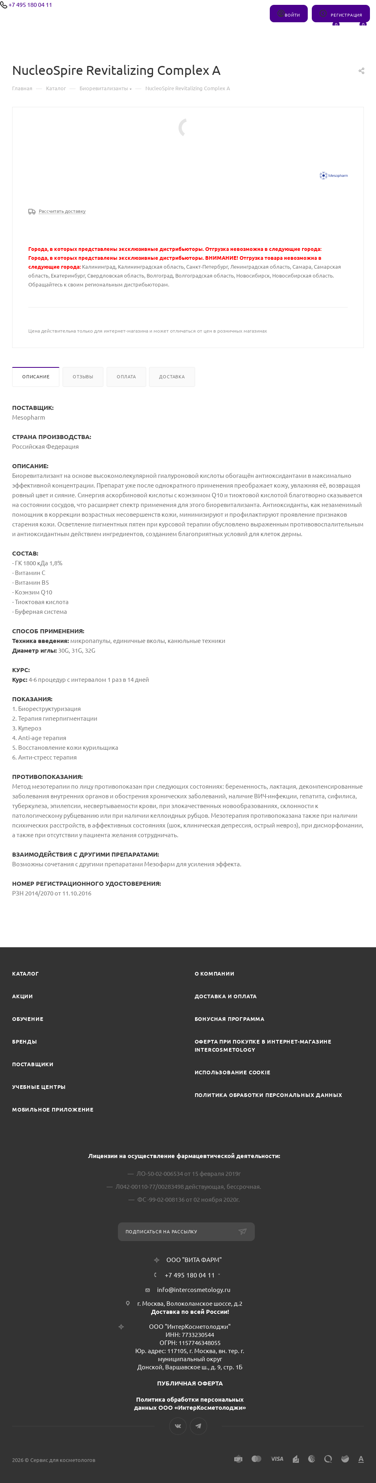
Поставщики (33, 1064)
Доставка (172, 376)
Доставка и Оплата (226, 996)
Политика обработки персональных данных (268, 1095)
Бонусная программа (230, 1019)
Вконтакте (178, 1426)
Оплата (126, 376)
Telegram (198, 1426)
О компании (215, 973)
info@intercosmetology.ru (194, 1289)
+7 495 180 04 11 (30, 4)
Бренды (24, 1041)
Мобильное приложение (53, 1109)
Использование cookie (233, 1072)
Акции (22, 996)
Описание (35, 376)
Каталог (25, 973)
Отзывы (83, 376)
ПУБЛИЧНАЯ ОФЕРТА (190, 1383)
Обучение (27, 1019)
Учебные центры (39, 1087)
